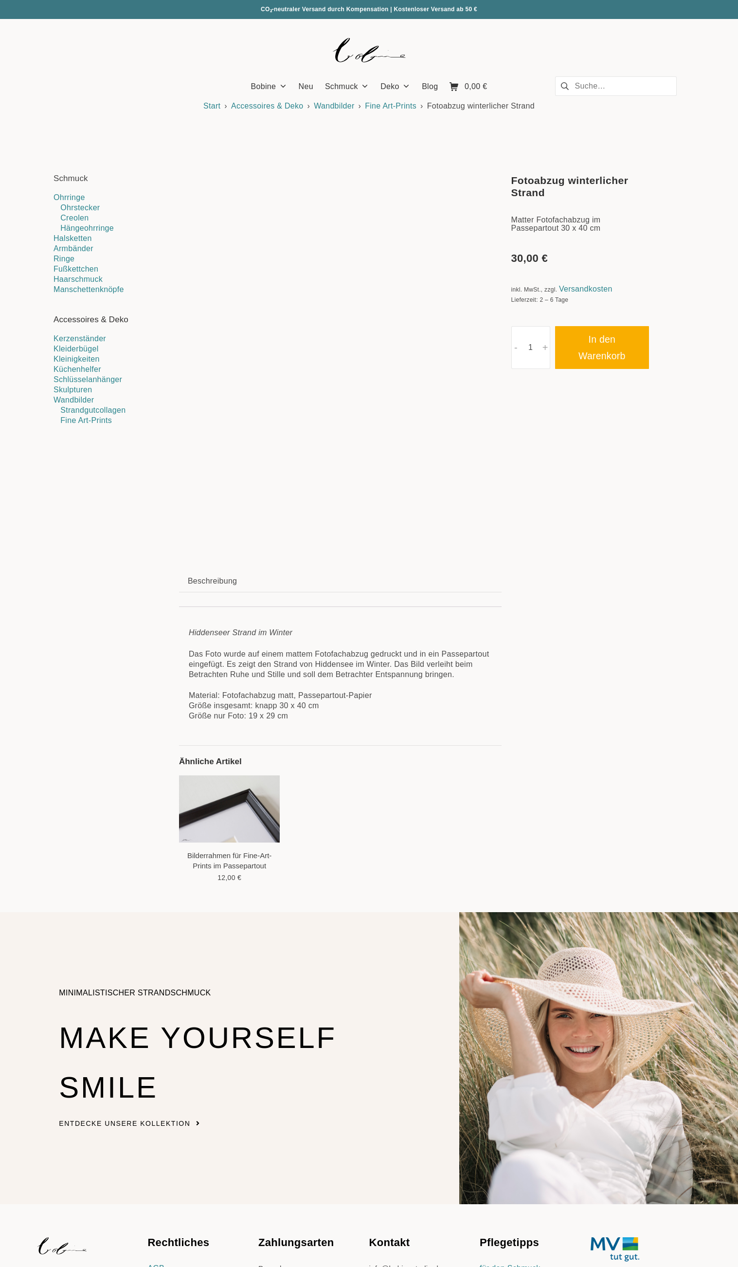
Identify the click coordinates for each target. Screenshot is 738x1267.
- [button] (516, 347)
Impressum (167, 1148)
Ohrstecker (80, 207)
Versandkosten (585, 289)
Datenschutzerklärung (186, 1158)
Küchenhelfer (77, 369)
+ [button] (545, 347)
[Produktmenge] (530, 347)
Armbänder (73, 248)
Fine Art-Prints (390, 106)
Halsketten (73, 238)
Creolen (74, 218)
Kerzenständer (80, 338)
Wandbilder (334, 106)
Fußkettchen (76, 269)
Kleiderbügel (76, 349)
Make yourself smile (178, 928)
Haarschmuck (78, 279)
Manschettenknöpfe (89, 289)
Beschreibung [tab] (212, 450)
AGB (155, 1138)
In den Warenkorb (601, 347)
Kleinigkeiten (77, 359)
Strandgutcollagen (93, 410)
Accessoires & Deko (267, 106)
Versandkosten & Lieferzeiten (311, 1200)
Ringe (64, 259)
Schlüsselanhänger (88, 379)
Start (211, 106)
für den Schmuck (510, 1138)
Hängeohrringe (87, 228)
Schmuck (71, 178)
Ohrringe (69, 197)
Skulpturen (73, 390)
